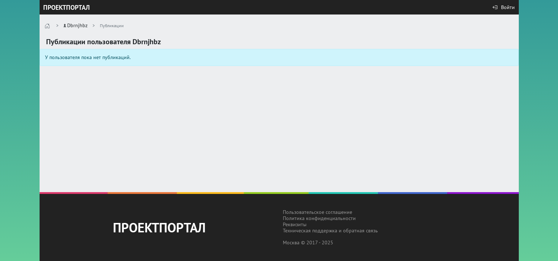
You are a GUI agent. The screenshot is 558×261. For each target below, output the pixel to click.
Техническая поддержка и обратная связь (330, 230)
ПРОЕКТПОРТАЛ (66, 7)
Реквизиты (294, 224)
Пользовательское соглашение (317, 212)
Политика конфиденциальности (319, 218)
